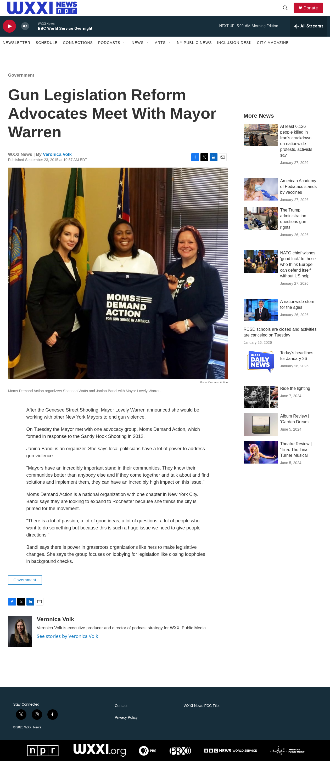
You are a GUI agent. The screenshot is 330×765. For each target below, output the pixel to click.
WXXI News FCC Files (202, 710)
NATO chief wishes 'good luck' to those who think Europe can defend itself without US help (298, 268)
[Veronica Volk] (20, 635)
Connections (78, 46)
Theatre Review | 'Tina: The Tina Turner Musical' (296, 453)
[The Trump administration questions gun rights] (261, 222)
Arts (160, 46)
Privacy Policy (126, 721)
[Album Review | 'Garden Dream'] (261, 428)
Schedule (47, 46)
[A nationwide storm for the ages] (261, 314)
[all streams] (308, 30)
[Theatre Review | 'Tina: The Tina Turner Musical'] (261, 456)
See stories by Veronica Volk (67, 640)
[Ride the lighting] (261, 401)
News (138, 46)
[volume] (25, 30)
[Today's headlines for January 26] (261, 365)
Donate (314, 10)
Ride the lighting (295, 392)
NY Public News (194, 46)
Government (21, 79)
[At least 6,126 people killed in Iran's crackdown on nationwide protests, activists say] (261, 139)
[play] (9, 30)
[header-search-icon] (288, 10)
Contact (121, 710)
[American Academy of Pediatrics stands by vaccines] (261, 193)
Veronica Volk (57, 158)
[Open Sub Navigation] (124, 46)
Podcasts (109, 46)
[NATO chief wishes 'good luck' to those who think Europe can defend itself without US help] (261, 265)
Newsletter (17, 46)
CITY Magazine (273, 46)
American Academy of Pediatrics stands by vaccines (298, 190)
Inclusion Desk (234, 46)
